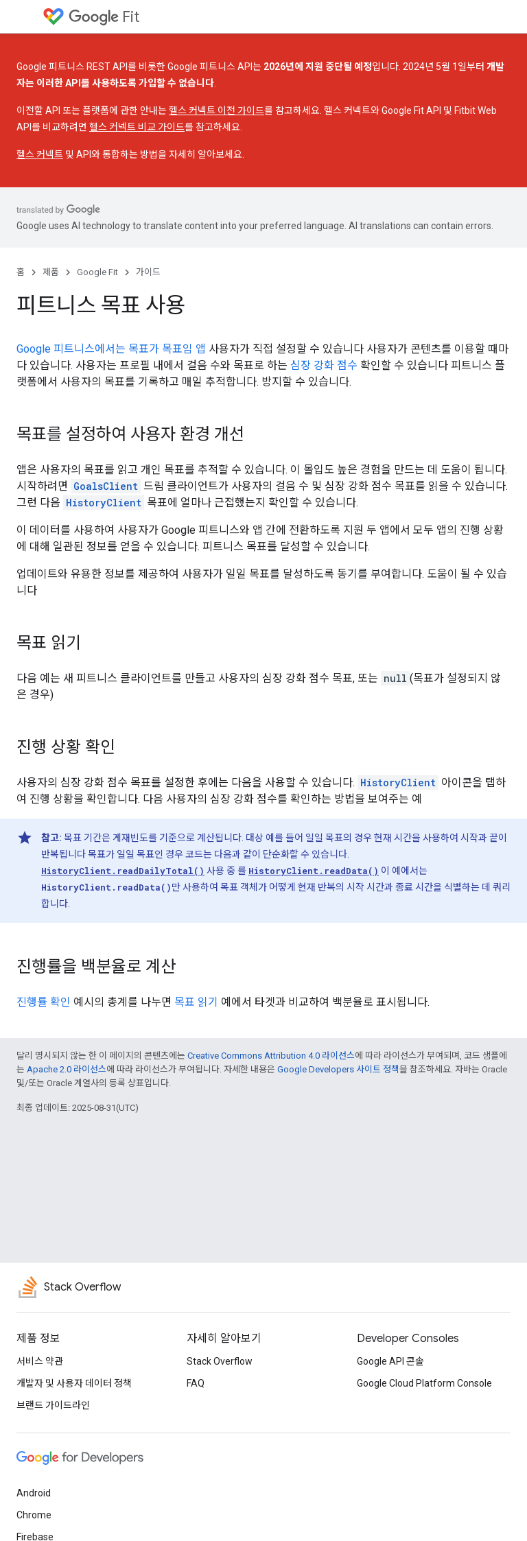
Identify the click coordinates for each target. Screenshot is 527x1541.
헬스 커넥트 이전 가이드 (216, 110)
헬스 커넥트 (39, 154)
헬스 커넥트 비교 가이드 (137, 126)
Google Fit (97, 272)
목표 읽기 (196, 1002)
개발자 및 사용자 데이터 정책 (74, 1383)
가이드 (148, 272)
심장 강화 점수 (324, 365)
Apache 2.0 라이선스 (66, 1069)
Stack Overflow (220, 1361)
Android (33, 1492)
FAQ (195, 1383)
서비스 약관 (39, 1361)
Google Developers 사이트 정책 (338, 1069)
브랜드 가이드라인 (53, 1405)
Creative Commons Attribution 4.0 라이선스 (271, 1055)
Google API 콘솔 (390, 1361)
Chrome (33, 1514)
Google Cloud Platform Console (424, 1383)
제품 (51, 272)
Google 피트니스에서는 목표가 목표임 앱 (111, 348)
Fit (104, 17)
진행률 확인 (43, 1002)
